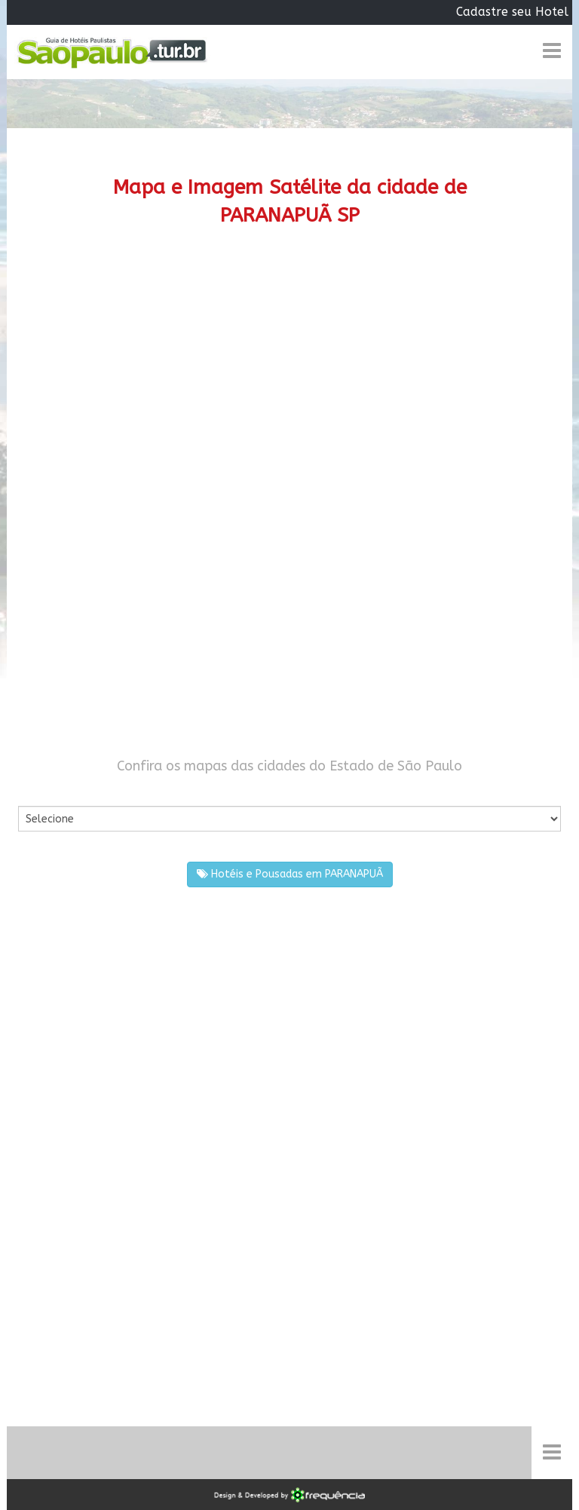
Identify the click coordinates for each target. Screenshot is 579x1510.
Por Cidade (44, 791)
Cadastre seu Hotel (512, 12)
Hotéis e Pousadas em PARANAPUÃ (290, 874)
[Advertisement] (289, 372)
